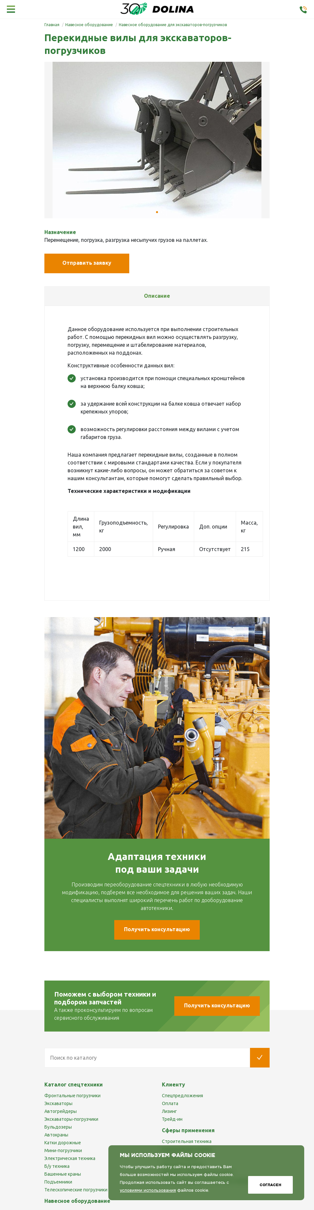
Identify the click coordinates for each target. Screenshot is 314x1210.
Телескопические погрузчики (75, 1189)
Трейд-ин (172, 1119)
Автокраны (56, 1134)
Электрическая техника (69, 1158)
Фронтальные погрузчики (72, 1095)
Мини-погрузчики (63, 1150)
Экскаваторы (58, 1103)
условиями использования (148, 1190)
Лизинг (169, 1111)
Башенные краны (62, 1174)
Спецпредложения (182, 1095)
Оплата (170, 1103)
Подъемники (58, 1182)
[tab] (157, 296)
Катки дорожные (62, 1142)
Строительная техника (187, 1141)
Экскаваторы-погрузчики (71, 1119)
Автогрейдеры (60, 1111)
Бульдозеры (58, 1127)
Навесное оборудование (77, 1201)
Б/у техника (57, 1166)
